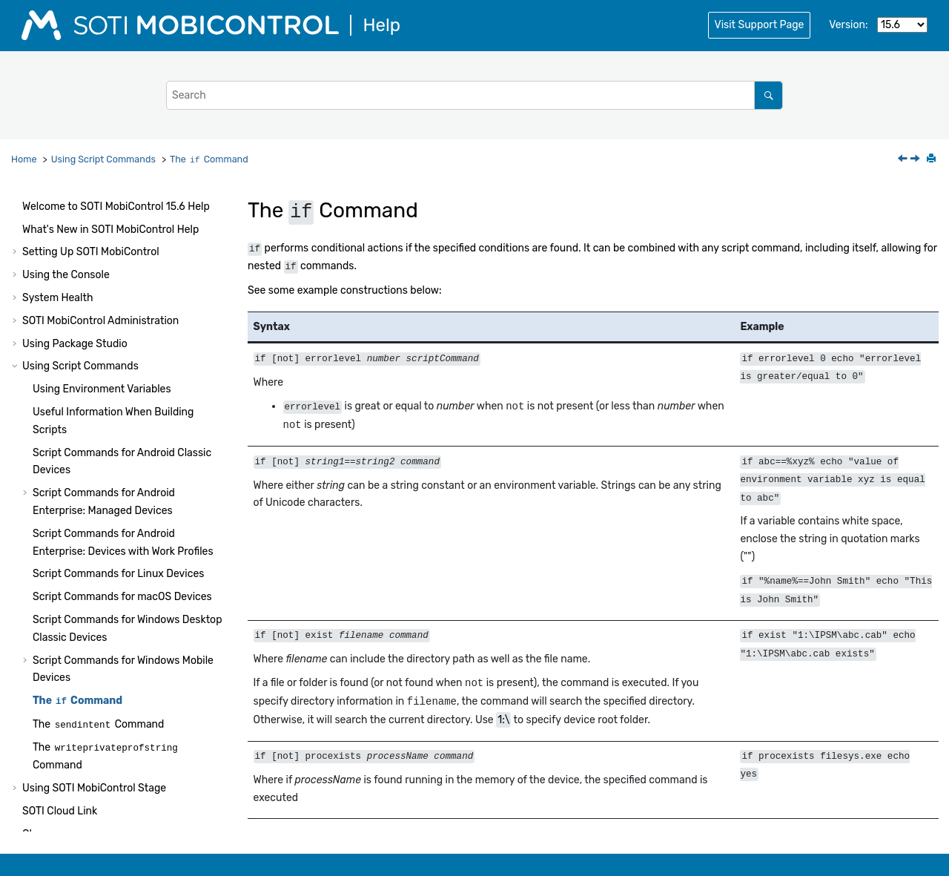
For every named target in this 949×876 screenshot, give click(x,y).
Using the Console (66, 234)
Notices (40, 817)
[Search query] (474, 95)
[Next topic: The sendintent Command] (916, 160)
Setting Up (90, 211)
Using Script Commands (103, 159)
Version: (848, 25)
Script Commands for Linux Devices (118, 533)
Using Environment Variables (102, 349)
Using (94, 748)
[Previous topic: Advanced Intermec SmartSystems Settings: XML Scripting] (904, 160)
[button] (16, 212)
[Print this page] (932, 159)
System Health (57, 257)
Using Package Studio (75, 303)
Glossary (43, 794)
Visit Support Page (759, 25)
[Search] (768, 95)
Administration (100, 280)
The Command (209, 159)
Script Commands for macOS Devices (122, 556)
